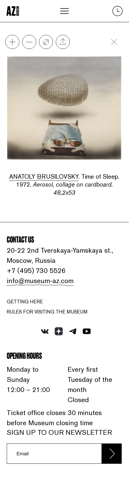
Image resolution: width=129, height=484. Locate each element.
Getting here (25, 302)
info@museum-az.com (40, 280)
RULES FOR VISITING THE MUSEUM (47, 312)
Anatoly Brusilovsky (44, 176)
